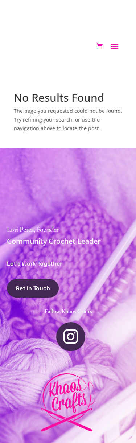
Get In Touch (33, 288)
